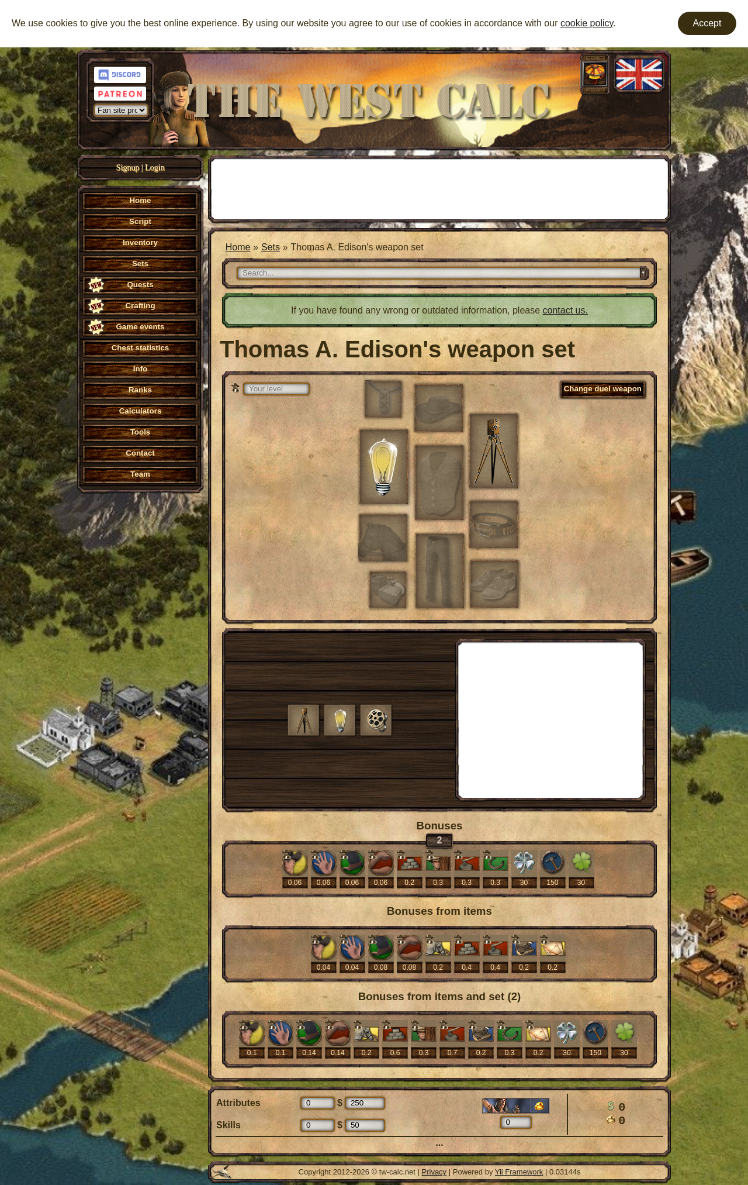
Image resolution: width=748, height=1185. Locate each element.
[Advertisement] (439, 187)
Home (238, 247)
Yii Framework (519, 1171)
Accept (707, 23)
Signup (128, 167)
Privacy (434, 1171)
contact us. (565, 310)
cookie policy (586, 23)
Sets (270, 247)
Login (154, 167)
